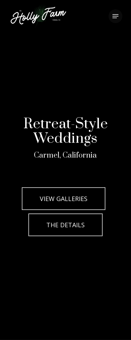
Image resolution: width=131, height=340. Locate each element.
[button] (115, 16)
